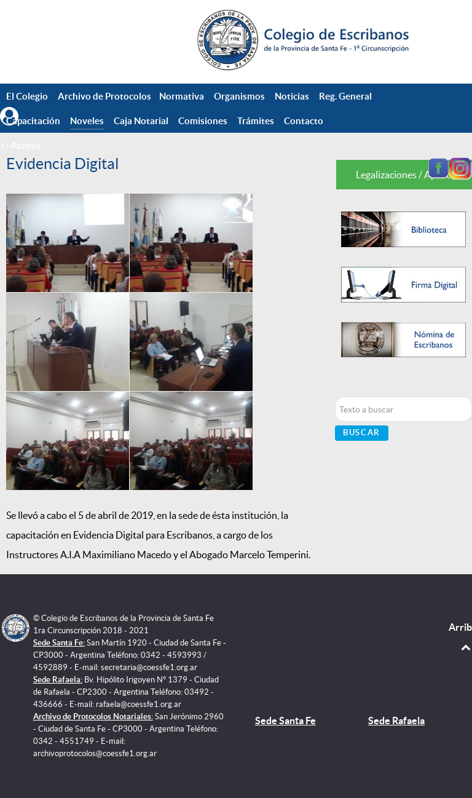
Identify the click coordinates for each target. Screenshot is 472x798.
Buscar (361, 432)
